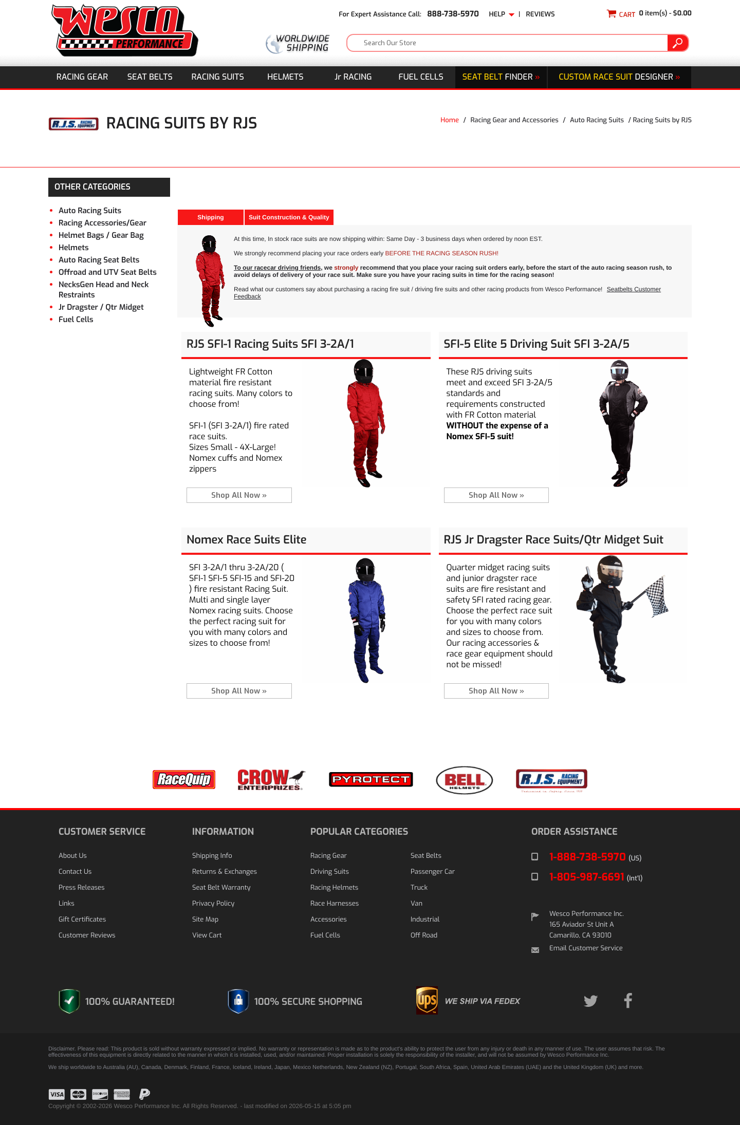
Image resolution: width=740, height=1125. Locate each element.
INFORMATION (223, 832)
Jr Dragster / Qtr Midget (101, 307)
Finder (501, 77)
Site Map (205, 919)
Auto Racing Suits (597, 120)
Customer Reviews (87, 935)
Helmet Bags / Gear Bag (101, 235)
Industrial (425, 919)
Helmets (285, 77)
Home (449, 120)
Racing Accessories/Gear (102, 223)
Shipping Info (212, 856)
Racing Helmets (334, 888)
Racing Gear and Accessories (514, 120)
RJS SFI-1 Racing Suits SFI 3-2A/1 (270, 344)
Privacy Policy (213, 903)
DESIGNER (619, 77)
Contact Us (75, 872)
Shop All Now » (239, 495)
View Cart (206, 935)
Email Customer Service (586, 948)
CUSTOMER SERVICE (102, 832)
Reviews (540, 14)
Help (501, 14)
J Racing (353, 77)
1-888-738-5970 (595, 857)
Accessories (328, 919)
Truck (419, 888)
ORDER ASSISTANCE (574, 832)
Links (67, 903)
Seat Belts (150, 77)
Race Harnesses (334, 903)
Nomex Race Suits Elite (247, 540)
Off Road (424, 935)
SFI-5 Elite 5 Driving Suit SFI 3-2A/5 (537, 344)
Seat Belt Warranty (221, 888)
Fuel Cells (421, 77)
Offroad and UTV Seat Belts (108, 272)
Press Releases (82, 888)
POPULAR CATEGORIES (359, 832)
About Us (73, 856)
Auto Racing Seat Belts (99, 260)
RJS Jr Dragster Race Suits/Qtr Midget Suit (554, 540)
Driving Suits (329, 872)
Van (416, 903)
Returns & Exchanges (224, 872)
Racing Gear (82, 77)
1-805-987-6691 (596, 877)
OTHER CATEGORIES (92, 187)
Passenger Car (433, 872)
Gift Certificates (82, 919)
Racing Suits (218, 77)
